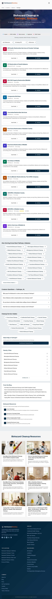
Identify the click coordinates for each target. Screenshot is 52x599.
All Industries (30, 550)
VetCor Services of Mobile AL (16, 225)
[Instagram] (4, 537)
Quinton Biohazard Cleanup (35, 278)
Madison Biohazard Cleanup (16, 254)
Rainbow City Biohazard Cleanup (16, 261)
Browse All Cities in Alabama (9, 282)
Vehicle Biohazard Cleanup (26, 331)
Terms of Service (5, 590)
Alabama (13, 7)
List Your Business (6, 584)
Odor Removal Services (32, 540)
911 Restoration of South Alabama (18, 64)
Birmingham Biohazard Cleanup (36, 246)
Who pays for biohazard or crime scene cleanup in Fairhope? (18, 293)
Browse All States (5, 562)
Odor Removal (13, 324)
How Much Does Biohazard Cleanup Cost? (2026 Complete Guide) (20, 387)
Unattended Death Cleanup (27, 317)
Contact (3, 586)
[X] (8, 537)
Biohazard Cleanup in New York (9, 557)
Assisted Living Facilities (32, 566)
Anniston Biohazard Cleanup (35, 268)
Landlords (29, 553)
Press (3, 581)
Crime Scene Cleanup (11, 317)
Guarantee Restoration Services (17, 112)
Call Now (37, 58)
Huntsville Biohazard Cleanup (15, 246)
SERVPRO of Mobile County (16, 209)
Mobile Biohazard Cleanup (15, 250)
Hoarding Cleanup (28, 321)
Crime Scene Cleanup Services (34, 528)
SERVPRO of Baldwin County (16, 193)
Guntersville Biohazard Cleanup (36, 271)
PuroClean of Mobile (14, 160)
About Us (4, 577)
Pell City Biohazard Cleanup (15, 271)
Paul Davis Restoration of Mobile (17, 144)
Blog (3, 579)
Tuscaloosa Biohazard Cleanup (37, 264)
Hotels (28, 557)
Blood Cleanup (40, 321)
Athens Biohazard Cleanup (16, 268)
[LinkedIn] (6, 537)
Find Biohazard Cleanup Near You (26, 343)
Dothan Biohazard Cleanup (36, 254)
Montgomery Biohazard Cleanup (35, 250)
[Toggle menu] (49, 3)
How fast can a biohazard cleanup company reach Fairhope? (18, 306)
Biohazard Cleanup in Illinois (8, 559)
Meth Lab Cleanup (24, 324)
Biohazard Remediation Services (34, 533)
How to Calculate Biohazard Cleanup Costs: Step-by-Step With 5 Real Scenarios (23, 389)
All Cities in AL (26, 377)
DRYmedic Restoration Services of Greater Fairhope (23, 48)
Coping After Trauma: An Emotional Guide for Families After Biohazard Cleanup (23, 397)
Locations (8, 7)
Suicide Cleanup (41, 317)
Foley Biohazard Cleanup (16, 257)
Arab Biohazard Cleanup (16, 278)
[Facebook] (2, 537)
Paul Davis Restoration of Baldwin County (20, 128)
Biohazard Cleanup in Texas (8, 553)
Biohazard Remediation (14, 321)
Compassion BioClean (14, 96)
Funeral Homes (30, 564)
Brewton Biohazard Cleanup (35, 257)
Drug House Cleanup (37, 324)
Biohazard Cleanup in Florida (8, 555)
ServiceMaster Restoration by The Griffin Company (23, 177)
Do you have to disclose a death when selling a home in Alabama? (20, 302)
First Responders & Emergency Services (36, 571)
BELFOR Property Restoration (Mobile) (19, 80)
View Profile (14, 58)
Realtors (29, 568)
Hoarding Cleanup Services (33, 537)
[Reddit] (11, 537)
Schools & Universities (32, 559)
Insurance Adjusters (31, 562)
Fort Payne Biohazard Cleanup (37, 275)
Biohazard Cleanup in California (9, 550)
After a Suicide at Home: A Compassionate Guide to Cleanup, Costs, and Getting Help (24, 395)
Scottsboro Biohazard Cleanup (15, 275)
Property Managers (31, 555)
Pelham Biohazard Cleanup (37, 261)
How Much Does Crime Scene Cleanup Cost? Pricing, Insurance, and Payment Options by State (25, 392)
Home (3, 7)
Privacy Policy (5, 588)
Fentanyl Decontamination (17, 328)
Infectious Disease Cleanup (34, 328)
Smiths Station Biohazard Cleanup (15, 264)
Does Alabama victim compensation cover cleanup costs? (18, 298)
